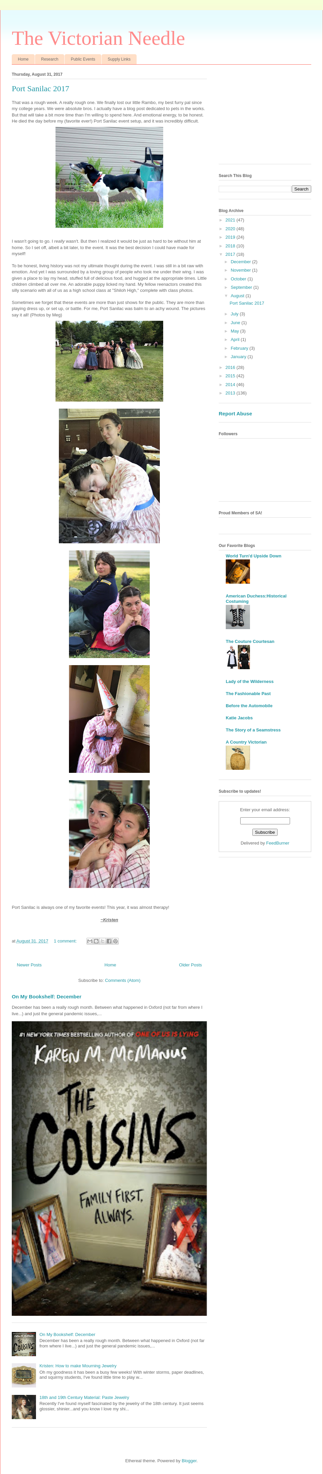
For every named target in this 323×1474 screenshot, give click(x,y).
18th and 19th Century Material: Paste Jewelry (84, 1397)
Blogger (189, 1460)
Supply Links (119, 59)
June (236, 322)
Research (49, 59)
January (239, 356)
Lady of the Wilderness (250, 681)
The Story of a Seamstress (253, 729)
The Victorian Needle (98, 38)
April (236, 339)
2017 (231, 254)
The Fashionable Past (248, 693)
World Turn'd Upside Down (253, 555)
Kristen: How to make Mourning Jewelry (77, 1365)
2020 (231, 228)
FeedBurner (277, 843)
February (240, 348)
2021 (231, 219)
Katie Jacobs (239, 717)
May (235, 331)
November (241, 270)
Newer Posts (29, 964)
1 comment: (66, 941)
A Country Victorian (246, 742)
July (235, 313)
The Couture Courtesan (250, 641)
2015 (231, 375)
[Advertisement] (265, 117)
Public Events (83, 59)
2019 (231, 237)
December (241, 261)
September (242, 287)
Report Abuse (235, 413)
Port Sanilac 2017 (40, 88)
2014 (231, 384)
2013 (231, 393)
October (239, 278)
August (238, 295)
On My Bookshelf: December (46, 996)
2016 (231, 367)
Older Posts (190, 964)
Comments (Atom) (122, 980)
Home (23, 59)
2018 (231, 245)
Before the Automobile (249, 705)
